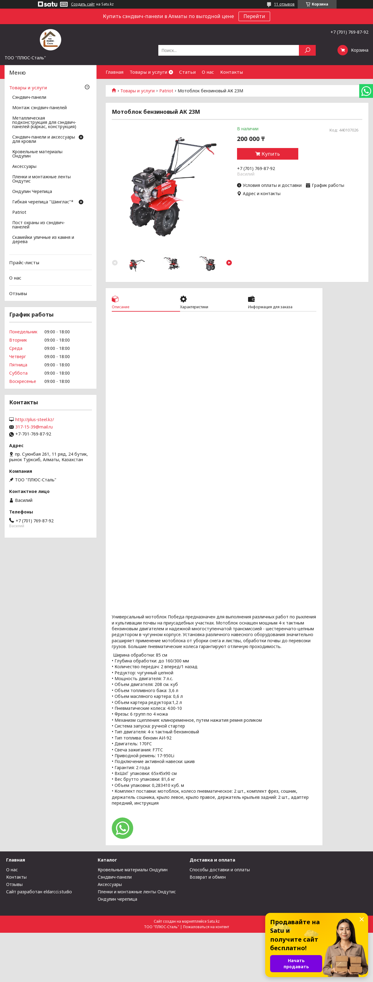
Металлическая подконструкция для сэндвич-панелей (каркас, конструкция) (44, 122)
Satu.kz (213, 921)
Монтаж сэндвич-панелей (39, 108)
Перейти (254, 16)
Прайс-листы (24, 262)
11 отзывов (284, 4)
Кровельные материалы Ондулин (37, 154)
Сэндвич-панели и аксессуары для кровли (43, 139)
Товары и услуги (148, 72)
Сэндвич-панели (29, 97)
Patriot (166, 91)
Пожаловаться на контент (206, 926)
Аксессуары (24, 166)
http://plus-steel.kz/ (34, 419)
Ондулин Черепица (32, 191)
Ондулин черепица (117, 899)
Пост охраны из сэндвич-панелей (38, 225)
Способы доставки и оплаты (220, 870)
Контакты (231, 72)
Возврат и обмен (208, 877)
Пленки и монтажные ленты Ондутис (41, 179)
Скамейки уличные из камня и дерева (43, 239)
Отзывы (18, 293)
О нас (208, 72)
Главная (114, 72)
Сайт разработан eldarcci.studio (39, 892)
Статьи (187, 72)
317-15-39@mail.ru (34, 427)
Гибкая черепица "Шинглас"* (42, 202)
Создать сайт (83, 4)
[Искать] (307, 50)
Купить (271, 153)
